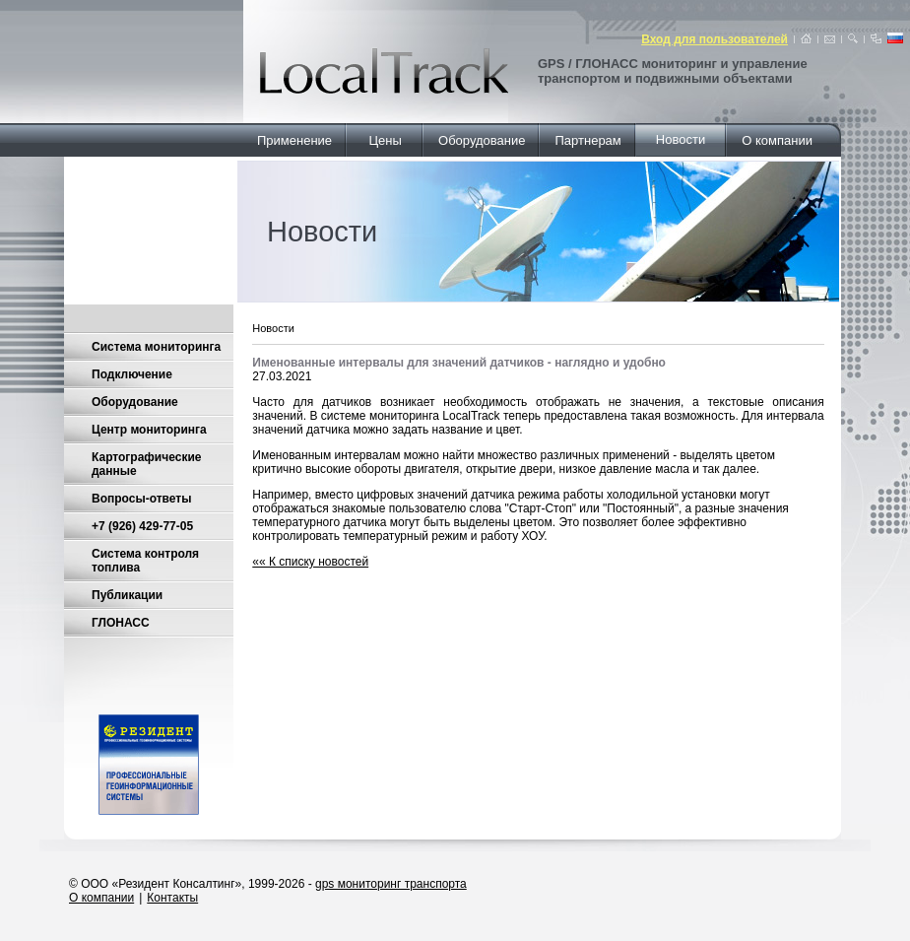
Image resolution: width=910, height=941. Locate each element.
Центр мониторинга (149, 430)
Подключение (132, 374)
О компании (777, 140)
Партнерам (588, 140)
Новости (680, 139)
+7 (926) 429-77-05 (142, 526)
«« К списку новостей (310, 562)
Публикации (127, 595)
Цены (385, 140)
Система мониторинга (156, 347)
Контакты (172, 898)
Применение (294, 140)
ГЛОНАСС (121, 623)
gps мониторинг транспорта (391, 884)
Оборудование (481, 140)
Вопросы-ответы (141, 498)
